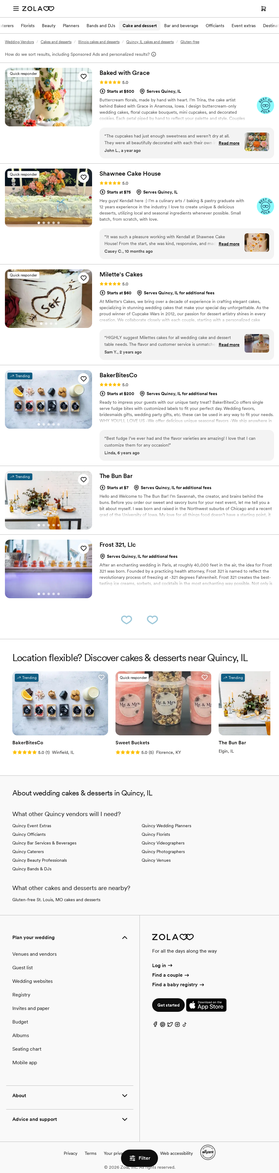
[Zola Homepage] (38, 8)
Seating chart (26, 1049)
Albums (20, 1035)
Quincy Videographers (163, 842)
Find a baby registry (178, 984)
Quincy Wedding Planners (166, 825)
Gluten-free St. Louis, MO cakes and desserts (56, 899)
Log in (162, 965)
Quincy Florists (156, 834)
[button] (83, 76)
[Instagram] (177, 1026)
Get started (168, 1005)
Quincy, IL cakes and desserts (150, 42)
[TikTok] (185, 1026)
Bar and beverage (181, 25)
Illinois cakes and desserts (98, 42)
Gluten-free (189, 42)
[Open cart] (264, 8)
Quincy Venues (156, 860)
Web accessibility (176, 1153)
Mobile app (24, 1062)
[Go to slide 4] (53, 122)
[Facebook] (155, 1026)
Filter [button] (139, 1158)
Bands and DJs (101, 25)
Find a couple (171, 975)
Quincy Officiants (29, 834)
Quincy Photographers (163, 851)
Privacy (70, 1153)
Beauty (48, 25)
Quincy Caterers (28, 851)
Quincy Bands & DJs (31, 868)
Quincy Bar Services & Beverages (44, 842)
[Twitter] (170, 1026)
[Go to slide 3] (48, 122)
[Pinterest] (163, 1026)
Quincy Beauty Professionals (39, 860)
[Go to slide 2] (43, 122)
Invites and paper (31, 1008)
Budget (20, 1022)
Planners (71, 25)
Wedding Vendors (19, 42)
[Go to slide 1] (38, 122)
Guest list (22, 968)
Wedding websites (32, 981)
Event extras (244, 25)
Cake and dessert (140, 25)
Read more (229, 143)
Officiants (215, 25)
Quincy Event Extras (31, 825)
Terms (90, 1153)
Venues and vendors (34, 954)
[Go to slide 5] (58, 122)
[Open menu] (16, 8)
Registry (21, 995)
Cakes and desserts (56, 42)
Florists (27, 25)
